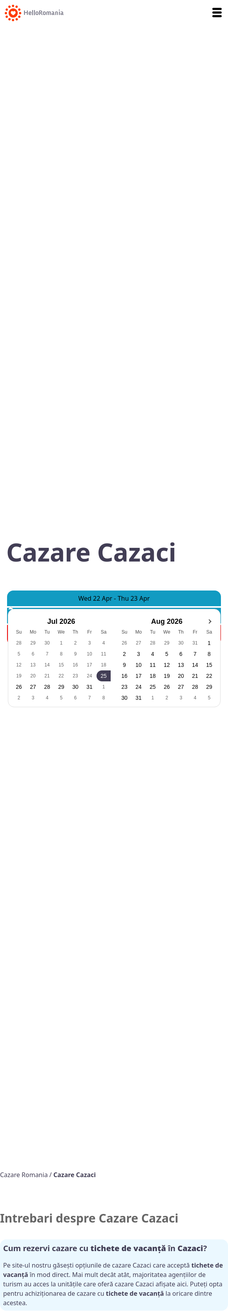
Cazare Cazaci (74, 1174)
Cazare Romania (24, 1174)
